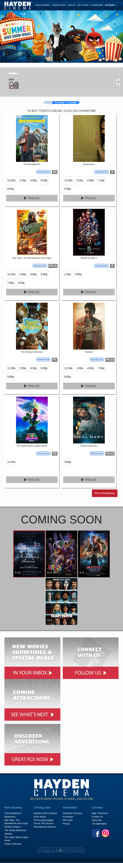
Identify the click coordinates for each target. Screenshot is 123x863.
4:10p (33, 368)
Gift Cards (83, 5)
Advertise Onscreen (72, 813)
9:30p (67, 188)
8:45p (67, 376)
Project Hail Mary (12, 844)
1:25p (22, 180)
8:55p (10, 188)
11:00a (68, 368)
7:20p (10, 282)
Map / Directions (100, 813)
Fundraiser (97, 5)
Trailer (31, 198)
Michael (8, 833)
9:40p (10, 376)
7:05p (101, 368)
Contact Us (97, 816)
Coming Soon (59, 5)
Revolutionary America (45, 827)
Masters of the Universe (45, 813)
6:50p (44, 180)
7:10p (101, 180)
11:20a (11, 180)
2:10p (79, 180)
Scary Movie (40, 816)
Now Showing (42, 5)
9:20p (21, 282)
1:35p (67, 274)
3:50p (33, 274)
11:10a (11, 274)
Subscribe (97, 820)
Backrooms (10, 816)
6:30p (44, 368)
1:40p (79, 368)
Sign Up (71, 5)
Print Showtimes (104, 493)
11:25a (11, 462)
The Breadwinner (12, 813)
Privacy (66, 823)
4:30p (33, 180)
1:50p (22, 368)
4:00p (67, 462)
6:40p (44, 274)
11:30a (11, 368)
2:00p (22, 274)
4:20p (90, 368)
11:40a (68, 180)
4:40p (90, 180)
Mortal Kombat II (12, 827)
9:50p (78, 274)
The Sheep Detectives (15, 830)
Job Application (99, 823)
